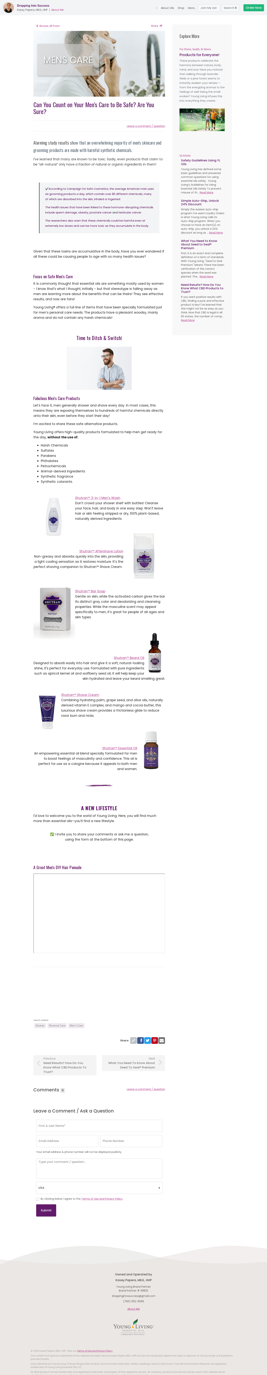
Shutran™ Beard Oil (129, 658)
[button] (182, 119)
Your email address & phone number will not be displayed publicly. (79, 1152)
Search (230, 8)
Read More (206, 192)
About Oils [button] (167, 8)
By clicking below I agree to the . (82, 1199)
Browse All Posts (48, 26)
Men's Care (76, 1025)
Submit (46, 1210)
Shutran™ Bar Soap (90, 591)
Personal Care (57, 1025)
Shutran (40, 1025)
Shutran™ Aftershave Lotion (101, 551)
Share (156, 26)
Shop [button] (181, 8)
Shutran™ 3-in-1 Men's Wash (97, 498)
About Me (57, 10)
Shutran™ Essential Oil (119, 748)
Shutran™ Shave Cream (80, 695)
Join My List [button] (208, 8)
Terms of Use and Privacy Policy (102, 1199)
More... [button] (192, 8)
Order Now (254, 8)
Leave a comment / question (146, 126)
